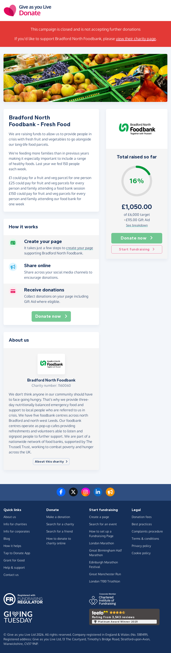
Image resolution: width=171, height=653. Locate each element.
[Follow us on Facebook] (61, 494)
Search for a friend (59, 531)
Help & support (14, 567)
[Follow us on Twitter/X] (73, 494)
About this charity (51, 461)
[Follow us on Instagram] (85, 494)
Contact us (11, 575)
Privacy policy (141, 546)
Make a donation (58, 517)
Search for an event (103, 524)
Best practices (142, 524)
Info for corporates (17, 531)
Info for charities (15, 524)
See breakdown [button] (137, 225)
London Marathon (101, 543)
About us (10, 517)
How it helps (12, 546)
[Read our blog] (110, 494)
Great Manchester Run (105, 574)
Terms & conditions (145, 538)
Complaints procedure (147, 531)
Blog (7, 538)
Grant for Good (14, 560)
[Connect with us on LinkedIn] (98, 494)
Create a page (99, 517)
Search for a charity (60, 524)
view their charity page (136, 38)
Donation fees (142, 517)
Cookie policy (141, 553)
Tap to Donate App (17, 553)
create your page (79, 248)
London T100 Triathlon (104, 581)
